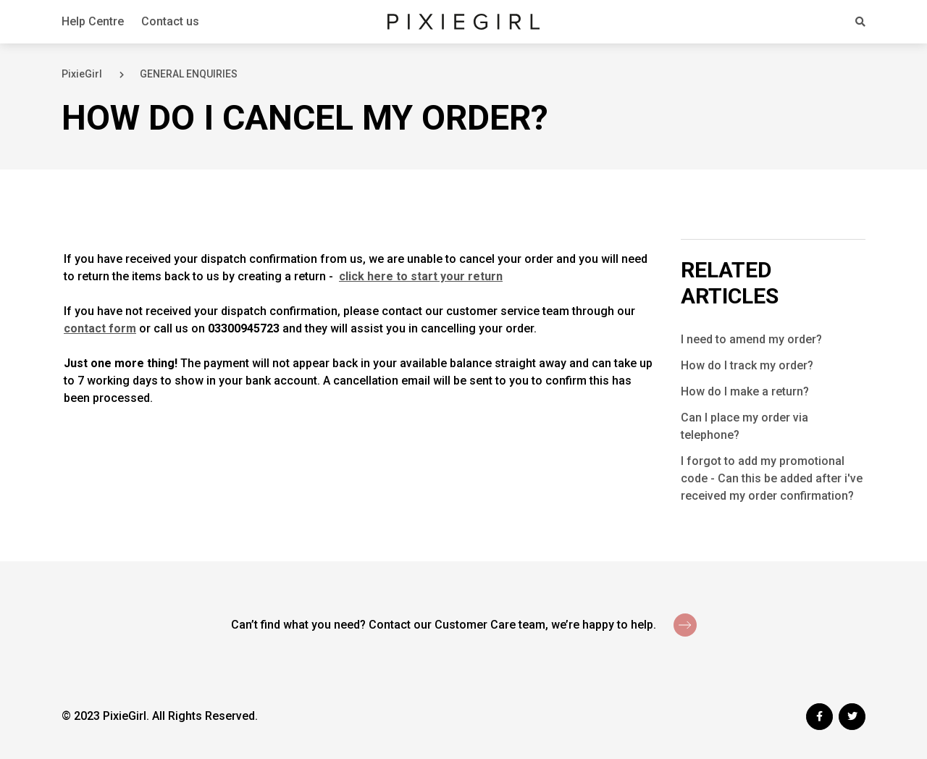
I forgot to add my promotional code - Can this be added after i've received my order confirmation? (772, 478)
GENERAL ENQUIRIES (189, 74)
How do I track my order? (747, 365)
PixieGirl (82, 74)
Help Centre (93, 21)
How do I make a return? (745, 391)
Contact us (170, 21)
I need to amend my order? (751, 339)
